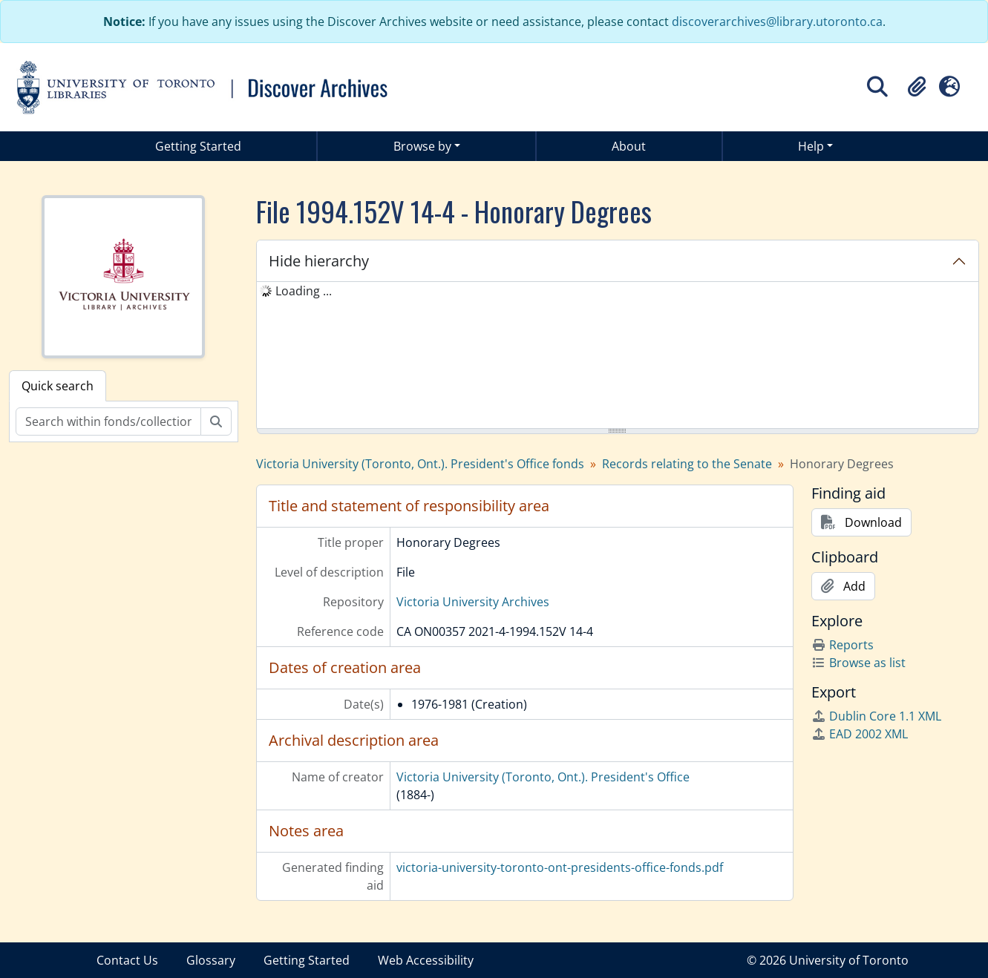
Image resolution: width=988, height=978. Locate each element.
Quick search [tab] (58, 386)
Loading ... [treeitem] (303, 291)
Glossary (210, 960)
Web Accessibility (426, 960)
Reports (842, 645)
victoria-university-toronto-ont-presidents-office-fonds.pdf (559, 867)
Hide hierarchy (319, 261)
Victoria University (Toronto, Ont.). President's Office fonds (420, 464)
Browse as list (858, 662)
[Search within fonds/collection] (108, 421)
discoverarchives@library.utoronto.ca (777, 21)
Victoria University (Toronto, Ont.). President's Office (543, 777)
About (629, 146)
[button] (916, 86)
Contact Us (127, 960)
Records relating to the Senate (687, 464)
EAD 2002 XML (859, 734)
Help (811, 146)
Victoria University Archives (472, 602)
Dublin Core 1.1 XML (876, 716)
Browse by (422, 146)
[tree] (617, 356)
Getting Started (198, 146)
